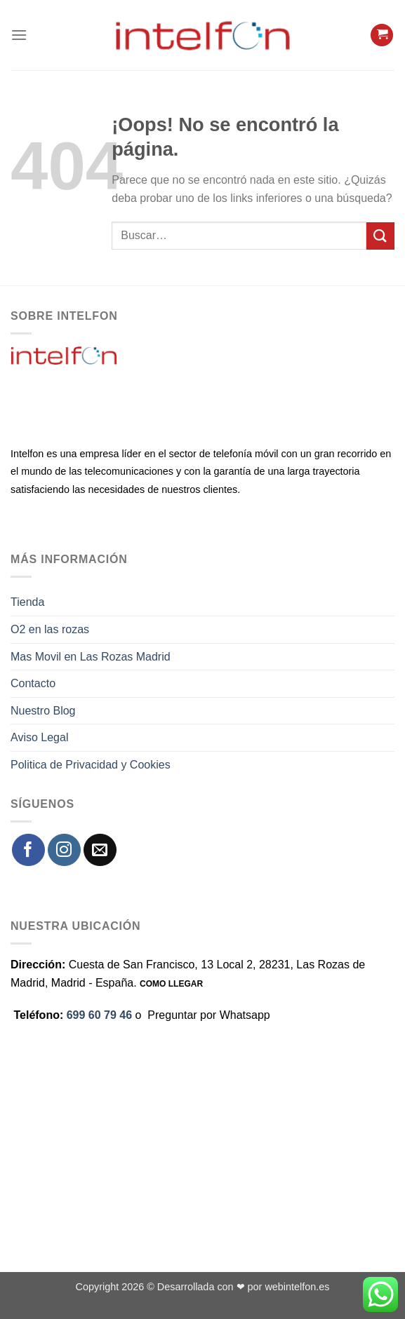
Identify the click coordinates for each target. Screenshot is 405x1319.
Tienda (27, 602)
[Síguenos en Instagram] (64, 850)
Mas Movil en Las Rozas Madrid (91, 657)
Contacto (33, 683)
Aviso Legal (39, 737)
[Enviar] (380, 236)
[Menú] (19, 35)
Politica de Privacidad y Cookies (91, 765)
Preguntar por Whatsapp (208, 1015)
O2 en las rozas (50, 629)
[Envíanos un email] (100, 850)
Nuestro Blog (43, 711)
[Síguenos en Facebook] (28, 850)
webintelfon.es (297, 1286)
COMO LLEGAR (171, 984)
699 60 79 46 (99, 1015)
